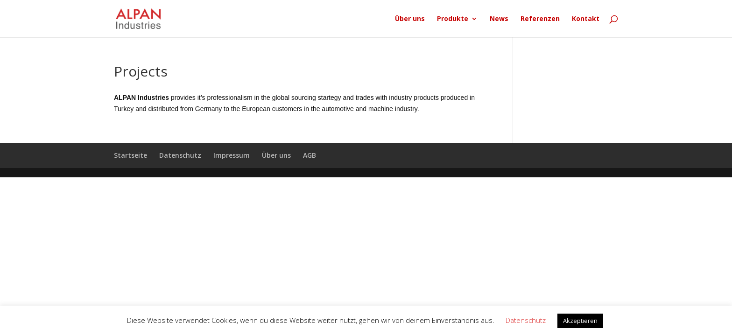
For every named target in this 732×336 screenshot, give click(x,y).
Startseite (130, 155)
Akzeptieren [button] (580, 320)
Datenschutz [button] (526, 320)
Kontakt (585, 19)
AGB (309, 155)
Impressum (231, 155)
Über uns (410, 19)
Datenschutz (180, 155)
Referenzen (540, 19)
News (499, 19)
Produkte (452, 19)
